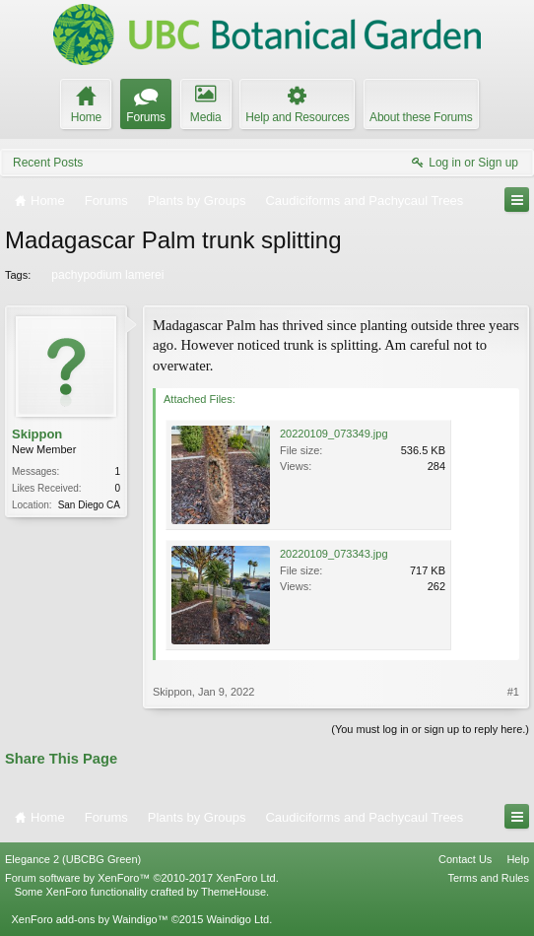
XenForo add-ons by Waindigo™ (89, 919)
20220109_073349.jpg (334, 433)
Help (517, 859)
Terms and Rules (488, 878)
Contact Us (465, 859)
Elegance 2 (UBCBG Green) (73, 859)
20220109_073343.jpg (334, 554)
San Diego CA (89, 505)
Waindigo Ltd (237, 919)
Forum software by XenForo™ (142, 878)
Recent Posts (48, 162)
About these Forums (420, 117)
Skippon (37, 434)
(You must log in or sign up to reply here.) (430, 729)
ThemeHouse (233, 892)
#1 (513, 692)
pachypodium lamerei (106, 275)
